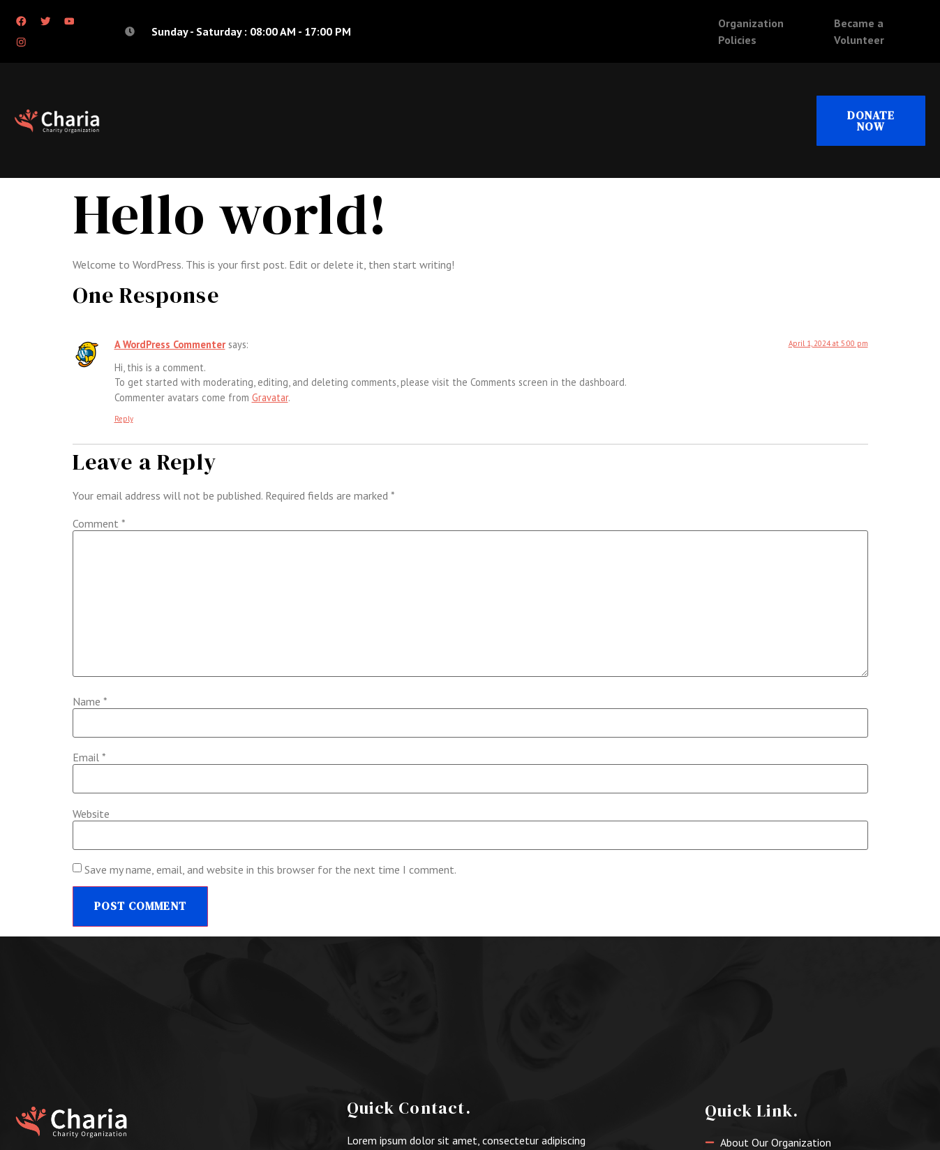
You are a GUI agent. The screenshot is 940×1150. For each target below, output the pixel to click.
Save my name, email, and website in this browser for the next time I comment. (270, 870)
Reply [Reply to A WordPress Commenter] (123, 419)
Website (91, 814)
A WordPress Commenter (169, 345)
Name (90, 702)
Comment (99, 524)
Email (89, 758)
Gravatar (270, 398)
